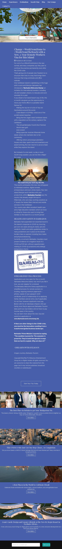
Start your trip (46, 544)
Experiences (13, 2)
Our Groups (51, 2)
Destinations (24, 2)
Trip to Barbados (31, 38)
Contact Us (6, 6)
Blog (43, 2)
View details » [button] (31, 417)
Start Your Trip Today (31, 383)
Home (4, 2)
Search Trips (35, 2)
